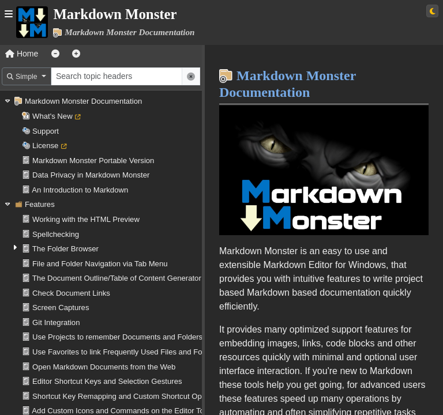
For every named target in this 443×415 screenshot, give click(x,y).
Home (21, 53)
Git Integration (56, 322)
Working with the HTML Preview (86, 219)
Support (45, 131)
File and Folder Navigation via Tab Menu (99, 263)
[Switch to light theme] (432, 11)
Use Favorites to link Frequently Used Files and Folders (125, 352)
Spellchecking (55, 234)
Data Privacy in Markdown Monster (90, 175)
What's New (52, 116)
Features (40, 204)
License (45, 145)
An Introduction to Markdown (80, 190)
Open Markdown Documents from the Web (103, 367)
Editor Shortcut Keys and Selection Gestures (107, 381)
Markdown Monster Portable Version (93, 160)
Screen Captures (60, 307)
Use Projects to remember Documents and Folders (117, 337)
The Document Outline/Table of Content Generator (116, 278)
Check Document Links (71, 293)
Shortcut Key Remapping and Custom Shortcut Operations (130, 396)
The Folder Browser (65, 248)
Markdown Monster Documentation (83, 101)
